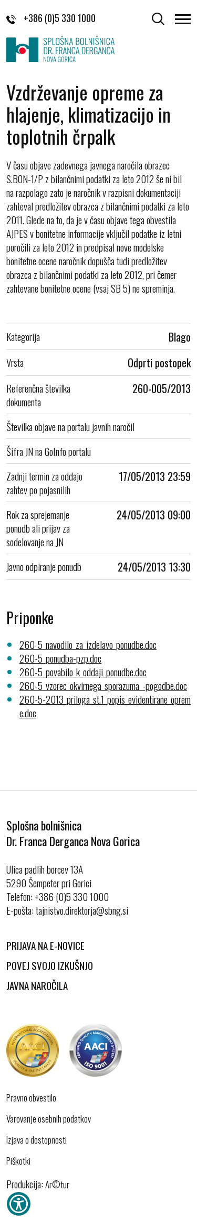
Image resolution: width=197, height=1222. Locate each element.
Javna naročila (37, 985)
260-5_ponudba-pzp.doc (60, 657)
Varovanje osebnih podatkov (48, 1119)
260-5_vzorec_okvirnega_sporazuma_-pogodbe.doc (103, 685)
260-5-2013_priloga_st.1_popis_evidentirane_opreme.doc (105, 706)
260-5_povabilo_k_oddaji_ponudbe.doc (83, 671)
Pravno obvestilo (31, 1098)
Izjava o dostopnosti (36, 1140)
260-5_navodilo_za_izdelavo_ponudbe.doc (88, 644)
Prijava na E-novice (45, 945)
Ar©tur (57, 1184)
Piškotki (18, 1161)
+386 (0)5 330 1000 (51, 18)
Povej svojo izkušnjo (49, 965)
